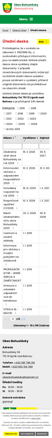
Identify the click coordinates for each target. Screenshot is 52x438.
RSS (43, 41)
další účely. (36, 418)
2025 (22, 124)
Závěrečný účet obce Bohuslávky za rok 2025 (12, 157)
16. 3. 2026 (29, 152)
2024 (9, 124)
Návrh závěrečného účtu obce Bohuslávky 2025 (11, 220)
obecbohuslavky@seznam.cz (20, 377)
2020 (43, 113)
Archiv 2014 (13, 129)
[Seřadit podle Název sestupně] (15, 137)
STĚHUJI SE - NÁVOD (11, 311)
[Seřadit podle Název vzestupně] (15, 136)
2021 (9, 118)
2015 (22, 108)
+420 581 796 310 (24, 362)
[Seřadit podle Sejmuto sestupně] (41, 141)
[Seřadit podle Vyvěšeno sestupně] (24, 141)
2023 (33, 118)
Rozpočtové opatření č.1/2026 (11, 204)
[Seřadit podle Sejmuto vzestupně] (41, 140)
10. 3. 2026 (29, 200)
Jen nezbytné (27, 434)
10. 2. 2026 (29, 168)
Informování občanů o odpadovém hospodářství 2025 (11, 175)
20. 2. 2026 (29, 213)
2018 (20, 113)
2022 (21, 118)
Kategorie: (8, 108)
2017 (9, 113)
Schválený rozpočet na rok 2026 (11, 191)
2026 (34, 124)
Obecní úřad (19, 30)
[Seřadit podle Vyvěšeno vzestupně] (24, 140)
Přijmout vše (11, 434)
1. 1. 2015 (27, 233)
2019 (31, 113)
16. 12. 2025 (29, 188)
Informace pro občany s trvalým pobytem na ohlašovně (11, 255)
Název (8, 138)
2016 (33, 108)
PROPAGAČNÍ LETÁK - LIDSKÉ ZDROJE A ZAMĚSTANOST (12, 275)
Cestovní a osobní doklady (10, 236)
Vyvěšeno (30, 138)
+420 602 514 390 (22, 366)
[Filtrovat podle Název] (12, 146)
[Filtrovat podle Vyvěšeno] (30, 146)
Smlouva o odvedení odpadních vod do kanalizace (10, 295)
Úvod (5, 30)
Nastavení (42, 434)
